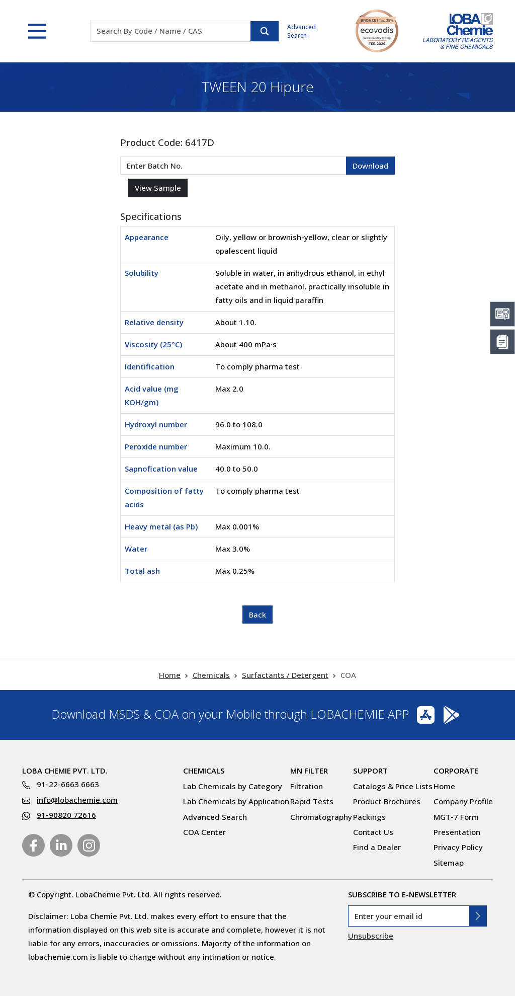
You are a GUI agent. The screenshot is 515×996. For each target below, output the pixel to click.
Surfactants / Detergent (285, 675)
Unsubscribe (370, 936)
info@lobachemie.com (77, 800)
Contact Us (373, 832)
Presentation (457, 832)
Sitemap (449, 863)
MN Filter (309, 770)
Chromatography (321, 817)
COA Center (204, 832)
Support (370, 770)
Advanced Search (301, 31)
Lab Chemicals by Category (232, 786)
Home (170, 675)
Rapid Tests (311, 801)
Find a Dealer (377, 847)
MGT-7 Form (456, 817)
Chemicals (211, 675)
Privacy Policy (458, 847)
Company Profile (463, 801)
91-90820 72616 (66, 815)
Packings (369, 817)
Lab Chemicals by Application (236, 801)
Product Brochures (386, 801)
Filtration (306, 786)
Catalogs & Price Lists (393, 786)
